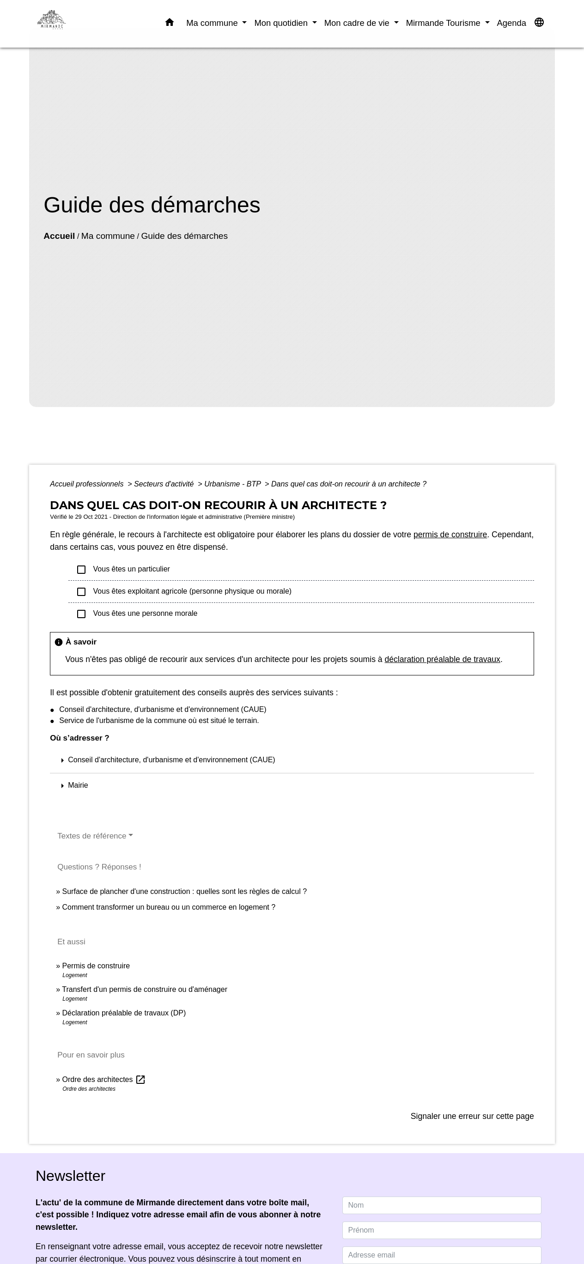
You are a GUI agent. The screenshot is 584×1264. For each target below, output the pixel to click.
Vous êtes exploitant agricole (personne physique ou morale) (184, 591)
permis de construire (450, 534)
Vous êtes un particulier (123, 569)
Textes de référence (91, 836)
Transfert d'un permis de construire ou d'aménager (144, 989)
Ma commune (108, 236)
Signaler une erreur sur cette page (472, 1116)
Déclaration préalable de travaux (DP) (124, 1013)
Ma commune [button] (213, 23)
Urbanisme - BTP (233, 484)
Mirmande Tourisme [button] (444, 23)
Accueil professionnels (88, 484)
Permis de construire (96, 966)
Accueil (59, 236)
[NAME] (442, 1205)
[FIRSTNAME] (442, 1230)
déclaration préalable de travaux (442, 659)
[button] (169, 24)
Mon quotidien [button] (282, 23)
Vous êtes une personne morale (136, 614)
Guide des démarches (184, 236)
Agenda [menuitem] (511, 23)
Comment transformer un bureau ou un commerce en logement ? (169, 907)
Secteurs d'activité (165, 484)
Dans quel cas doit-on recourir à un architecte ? (348, 484)
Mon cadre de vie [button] (358, 23)
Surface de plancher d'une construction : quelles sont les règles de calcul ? (184, 891)
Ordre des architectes (104, 1079)
